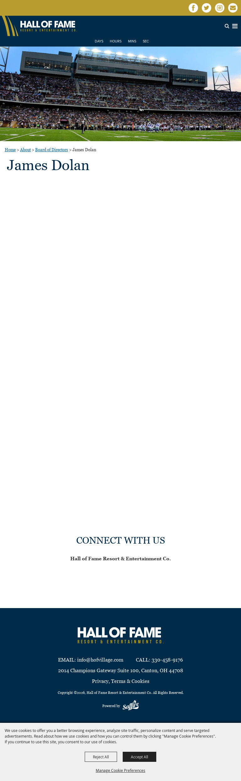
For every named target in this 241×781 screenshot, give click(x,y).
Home (10, 149)
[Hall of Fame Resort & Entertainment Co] (48, 25)
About (25, 149)
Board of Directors (51, 149)
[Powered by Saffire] (131, 706)
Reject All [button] (101, 756)
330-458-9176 (167, 660)
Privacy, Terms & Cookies (120, 681)
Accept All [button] (139, 756)
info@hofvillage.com (100, 660)
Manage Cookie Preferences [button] (120, 770)
